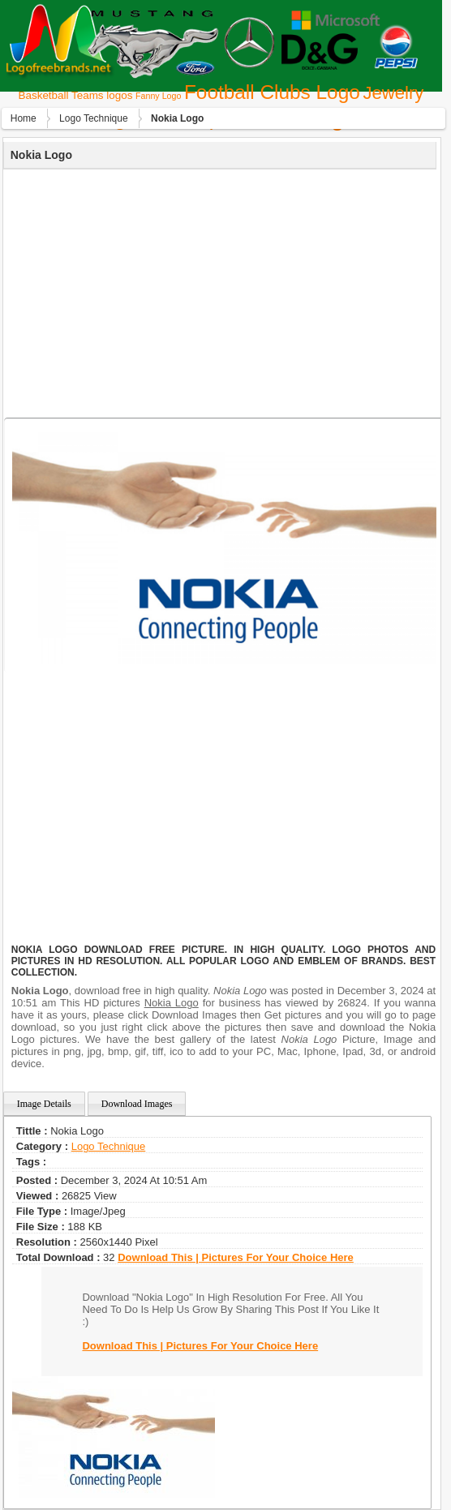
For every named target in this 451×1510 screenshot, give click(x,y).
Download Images (137, 1103)
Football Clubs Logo (272, 92)
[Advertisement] (217, 291)
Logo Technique (93, 118)
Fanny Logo (158, 96)
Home (24, 118)
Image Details (44, 1103)
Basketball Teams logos (76, 95)
